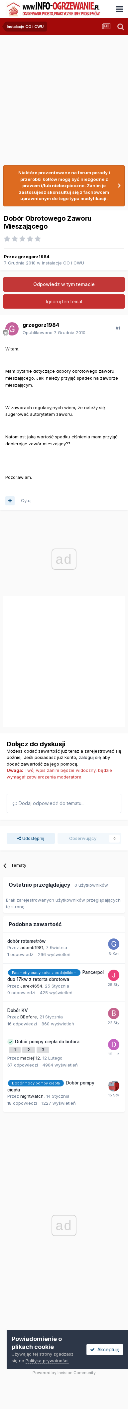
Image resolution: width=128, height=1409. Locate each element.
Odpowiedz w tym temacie (64, 284)
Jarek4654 (31, 986)
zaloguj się (90, 757)
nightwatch (32, 1096)
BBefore (28, 1016)
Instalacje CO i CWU (63, 262)
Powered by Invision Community (64, 1372)
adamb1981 (31, 947)
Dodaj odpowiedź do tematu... (48, 803)
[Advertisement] (62, 97)
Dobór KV (17, 1010)
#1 (118, 328)
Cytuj (26, 500)
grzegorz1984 (34, 256)
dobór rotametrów (26, 941)
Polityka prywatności (47, 1360)
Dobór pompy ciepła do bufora (47, 1041)
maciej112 (30, 1058)
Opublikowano (54, 332)
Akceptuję (104, 1349)
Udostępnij (30, 838)
